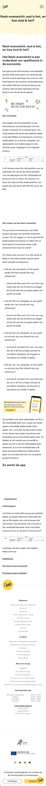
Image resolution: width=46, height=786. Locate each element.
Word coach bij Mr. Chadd (23, 615)
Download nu (11, 499)
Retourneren (23, 658)
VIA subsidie (23, 631)
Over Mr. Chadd (23, 618)
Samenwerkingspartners (23, 621)
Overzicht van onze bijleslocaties (23, 681)
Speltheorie (7, 559)
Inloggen (23, 668)
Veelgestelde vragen (23, 625)
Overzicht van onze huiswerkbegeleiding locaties (23, 685)
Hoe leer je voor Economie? (14, 566)
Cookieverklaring (23, 655)
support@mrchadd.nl (23, 706)
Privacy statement (23, 651)
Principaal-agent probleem (14, 573)
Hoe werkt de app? (23, 671)
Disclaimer (23, 648)
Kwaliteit (23, 608)
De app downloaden (23, 675)
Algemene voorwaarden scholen (23, 645)
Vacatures (23, 611)
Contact (23, 628)
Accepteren (34, 781)
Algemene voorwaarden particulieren (23, 641)
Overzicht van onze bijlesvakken (23, 678)
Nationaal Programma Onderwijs (23, 605)
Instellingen (12, 781)
